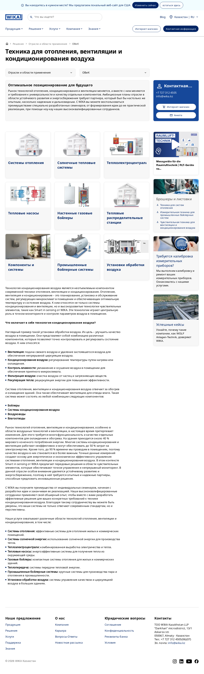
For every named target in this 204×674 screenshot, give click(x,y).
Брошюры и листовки (174, 199)
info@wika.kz (164, 96)
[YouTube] (189, 661)
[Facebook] (197, 661)
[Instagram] (175, 661)
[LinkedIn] (181, 661)
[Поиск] (65, 17)
